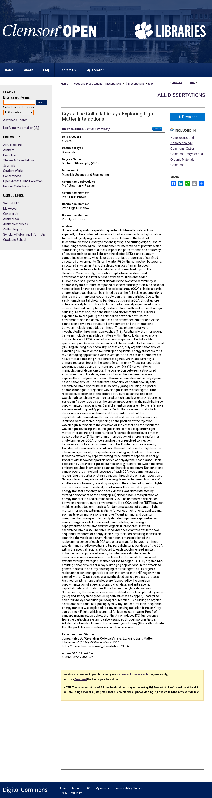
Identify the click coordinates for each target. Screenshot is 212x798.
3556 (151, 83)
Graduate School (14, 239)
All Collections (12, 145)
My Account (11, 208)
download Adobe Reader (134, 674)
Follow (157, 128)
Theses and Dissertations (86, 83)
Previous (177, 82)
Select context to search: (20, 107)
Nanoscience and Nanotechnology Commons (182, 143)
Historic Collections (16, 186)
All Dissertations (135, 83)
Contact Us (10, 213)
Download (188, 117)
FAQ (87, 788)
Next (192, 82)
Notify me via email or (21, 127)
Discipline (9, 155)
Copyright (76, 793)
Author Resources (15, 224)
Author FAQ (11, 219)
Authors (8, 150)
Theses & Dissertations (19, 160)
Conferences (12, 176)
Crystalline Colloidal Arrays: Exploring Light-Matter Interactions (109, 116)
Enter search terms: (16, 97)
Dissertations (113, 83)
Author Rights (12, 229)
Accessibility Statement (130, 788)
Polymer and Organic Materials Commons (186, 159)
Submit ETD (11, 203)
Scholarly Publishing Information (25, 234)
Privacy (63, 793)
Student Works (13, 170)
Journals (9, 165)
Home (64, 83)
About (76, 788)
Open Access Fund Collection (23, 181)
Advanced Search (15, 120)
